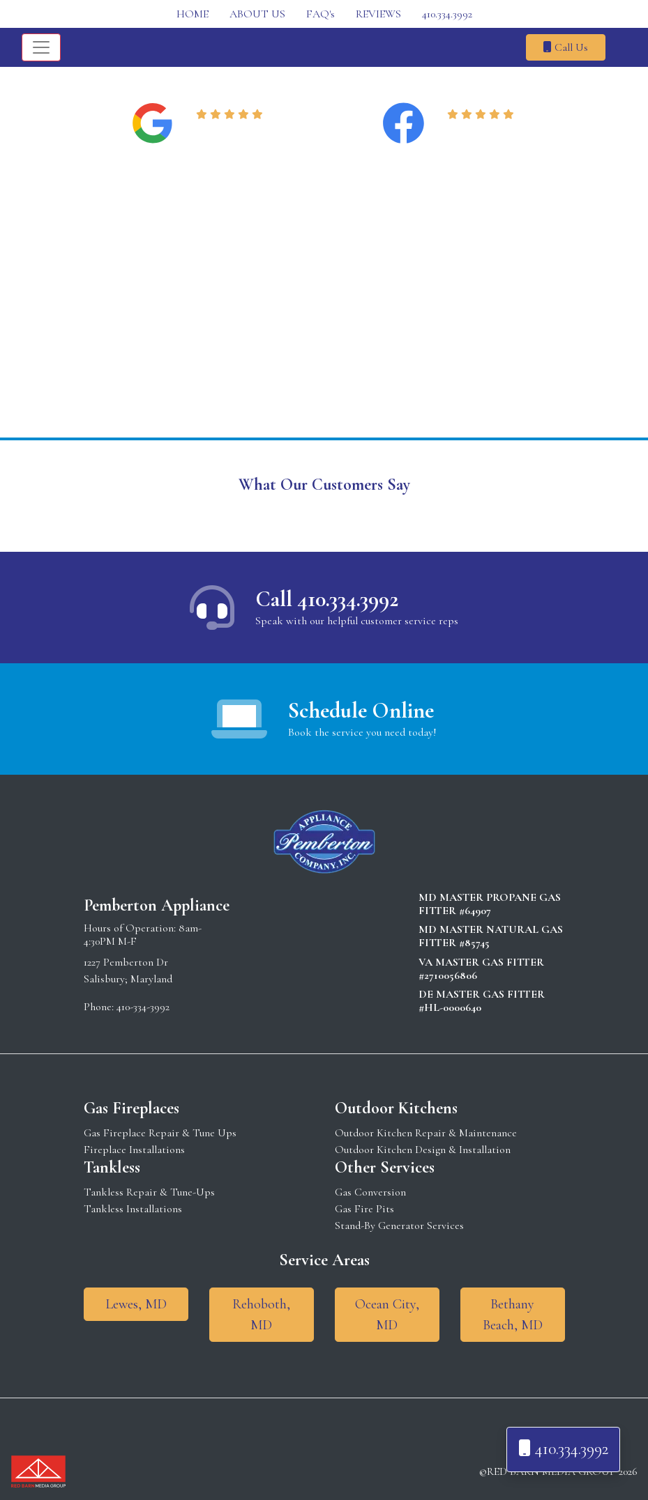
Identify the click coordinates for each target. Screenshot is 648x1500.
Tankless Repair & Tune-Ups (149, 1192)
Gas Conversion (370, 1192)
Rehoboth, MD (261, 1314)
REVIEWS (378, 14)
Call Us (565, 47)
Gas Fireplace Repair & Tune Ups (160, 1133)
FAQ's (320, 14)
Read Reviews (232, 132)
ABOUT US (257, 14)
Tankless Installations (133, 1209)
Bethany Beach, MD (513, 1314)
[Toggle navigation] (41, 47)
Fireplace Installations (134, 1150)
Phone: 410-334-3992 (126, 1007)
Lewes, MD (136, 1304)
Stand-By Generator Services (399, 1225)
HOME (192, 14)
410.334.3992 (447, 14)
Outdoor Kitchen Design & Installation (423, 1150)
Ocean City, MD (387, 1314)
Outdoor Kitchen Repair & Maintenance (426, 1133)
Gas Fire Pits (364, 1209)
